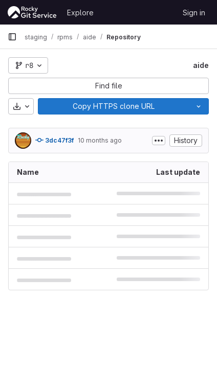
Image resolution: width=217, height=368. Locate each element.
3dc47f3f (54, 140)
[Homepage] (32, 12)
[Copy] (113, 106)
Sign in (194, 12)
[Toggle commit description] (158, 140)
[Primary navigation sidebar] (12, 37)
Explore (80, 12)
